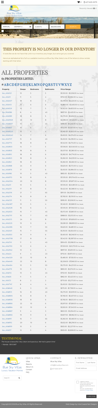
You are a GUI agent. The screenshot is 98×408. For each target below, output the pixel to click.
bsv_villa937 (6, 330)
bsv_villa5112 (6, 273)
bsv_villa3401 (7, 231)
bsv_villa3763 (7, 246)
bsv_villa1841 (7, 162)
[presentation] (85, 374)
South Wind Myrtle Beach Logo (14, 11)
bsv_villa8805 (7, 296)
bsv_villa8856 (7, 303)
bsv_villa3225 (7, 223)
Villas (28, 361)
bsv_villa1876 (7, 170)
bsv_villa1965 (7, 173)
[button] (41, 26)
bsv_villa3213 (7, 219)
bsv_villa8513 (7, 292)
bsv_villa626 (6, 277)
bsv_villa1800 (7, 147)
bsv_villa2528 (7, 208)
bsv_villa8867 (7, 311)
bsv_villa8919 (7, 326)
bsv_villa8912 (7, 323)
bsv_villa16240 (7, 135)
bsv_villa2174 (7, 196)
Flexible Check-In (12, 31)
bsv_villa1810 (7, 154)
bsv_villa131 (6, 97)
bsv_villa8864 (7, 307)
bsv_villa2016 (7, 193)
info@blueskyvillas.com (59, 365)
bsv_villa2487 (7, 204)
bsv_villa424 (6, 254)
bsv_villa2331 (7, 200)
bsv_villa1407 (7, 101)
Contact (29, 369)
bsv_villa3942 (7, 250)
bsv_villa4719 (7, 269)
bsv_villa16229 (7, 131)
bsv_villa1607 (7, 128)
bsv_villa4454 (7, 265)
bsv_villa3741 (7, 242)
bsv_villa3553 (7, 235)
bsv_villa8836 (7, 300)
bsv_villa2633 (7, 212)
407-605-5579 (56, 369)
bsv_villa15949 (7, 120)
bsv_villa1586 (7, 112)
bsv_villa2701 (7, 215)
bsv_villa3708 (7, 238)
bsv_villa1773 (7, 143)
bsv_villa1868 (7, 166)
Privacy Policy (89, 390)
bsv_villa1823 (7, 158)
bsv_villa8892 (7, 315)
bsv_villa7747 (7, 284)
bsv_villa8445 (7, 288)
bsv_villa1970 (7, 177)
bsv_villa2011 (7, 189)
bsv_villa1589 (7, 116)
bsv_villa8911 (7, 319)
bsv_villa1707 (7, 139)
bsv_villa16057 (7, 124)
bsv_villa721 (6, 280)
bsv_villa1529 (7, 108)
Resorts (29, 364)
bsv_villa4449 (7, 261)
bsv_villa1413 (7, 105)
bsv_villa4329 (7, 258)
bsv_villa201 (6, 185)
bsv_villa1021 (7, 93)
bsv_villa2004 (7, 181)
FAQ (27, 372)
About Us (29, 367)
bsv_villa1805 (7, 151)
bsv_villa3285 (7, 227)
